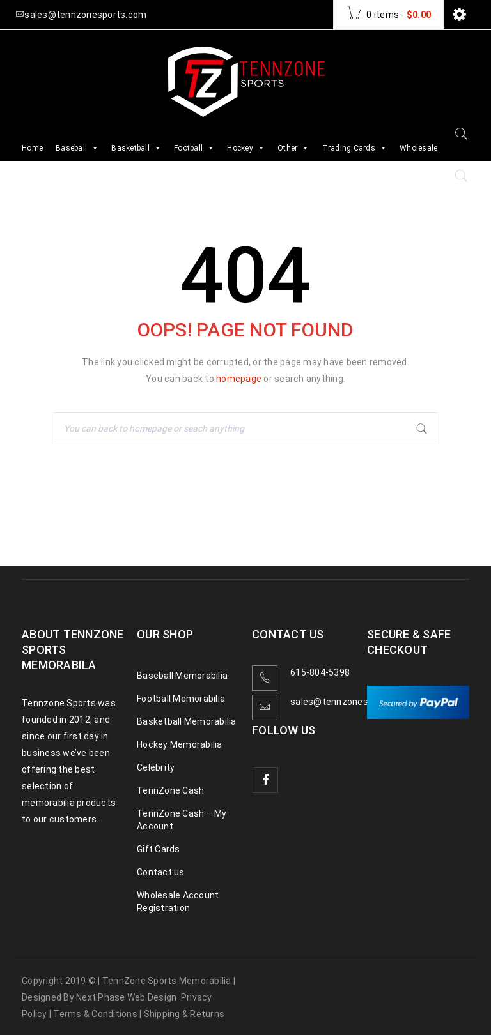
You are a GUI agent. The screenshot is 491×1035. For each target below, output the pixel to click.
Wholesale (418, 148)
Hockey (246, 148)
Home (32, 148)
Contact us (161, 872)
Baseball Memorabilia (182, 675)
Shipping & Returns (184, 1014)
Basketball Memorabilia (187, 721)
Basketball (136, 148)
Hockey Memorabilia (179, 744)
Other (293, 148)
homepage (238, 379)
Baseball (77, 148)
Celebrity (156, 767)
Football (194, 148)
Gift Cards (158, 849)
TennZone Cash (170, 790)
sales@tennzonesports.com (351, 702)
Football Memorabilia (181, 698)
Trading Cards (354, 148)
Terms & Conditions (95, 1014)
